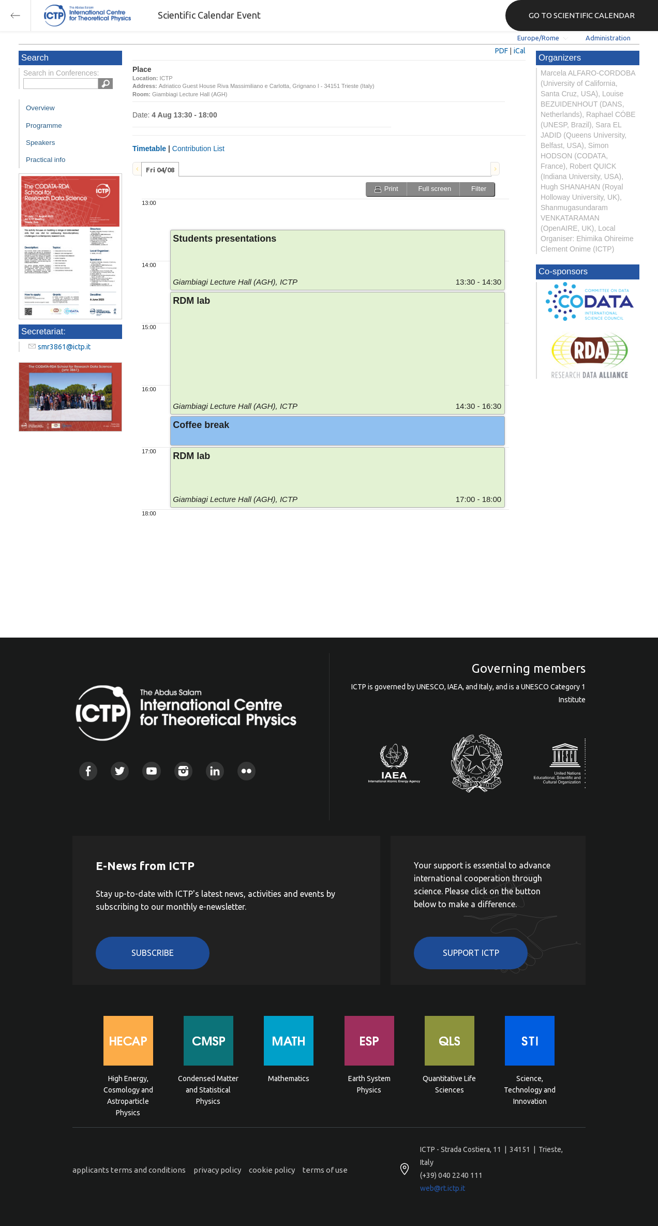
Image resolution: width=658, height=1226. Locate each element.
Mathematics (288, 1078)
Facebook (88, 771)
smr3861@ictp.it (64, 347)
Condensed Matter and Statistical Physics (208, 1089)
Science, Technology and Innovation (530, 1089)
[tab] (160, 169)
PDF (501, 51)
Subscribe (152, 952)
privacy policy (217, 1169)
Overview (40, 108)
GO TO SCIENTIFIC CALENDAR (582, 15)
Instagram (183, 771)
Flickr (246, 771)
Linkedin (215, 771)
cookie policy (272, 1169)
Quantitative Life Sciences (449, 1084)
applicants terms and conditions (129, 1169)
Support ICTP (471, 952)
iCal (520, 51)
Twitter (120, 771)
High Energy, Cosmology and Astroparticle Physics (128, 1089)
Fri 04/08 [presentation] (160, 169)
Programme (44, 125)
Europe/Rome (538, 37)
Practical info (45, 160)
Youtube (151, 771)
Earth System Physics (369, 1084)
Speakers (40, 142)
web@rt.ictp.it (442, 1188)
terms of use (325, 1169)
